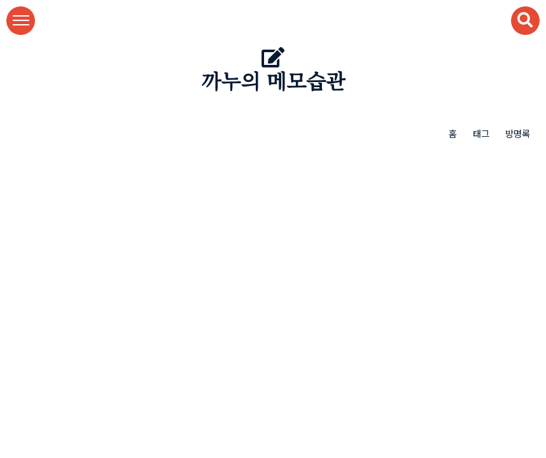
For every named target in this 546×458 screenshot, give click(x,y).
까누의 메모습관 (273, 82)
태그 (481, 133)
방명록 (517, 133)
